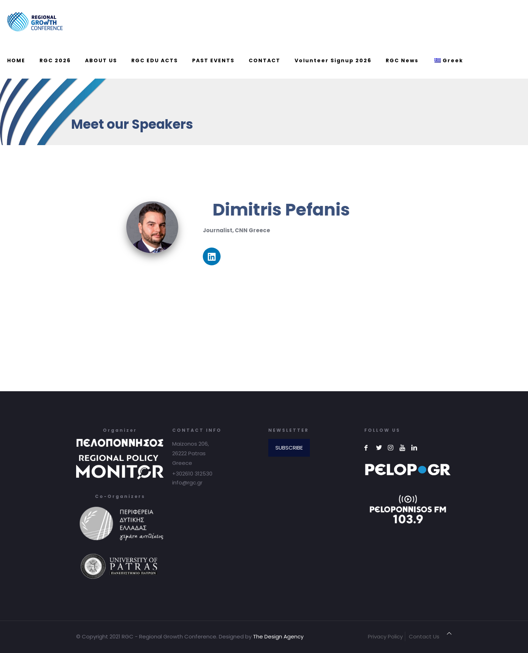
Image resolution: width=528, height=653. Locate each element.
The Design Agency (278, 636)
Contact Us (424, 636)
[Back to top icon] (449, 633)
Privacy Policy (385, 636)
